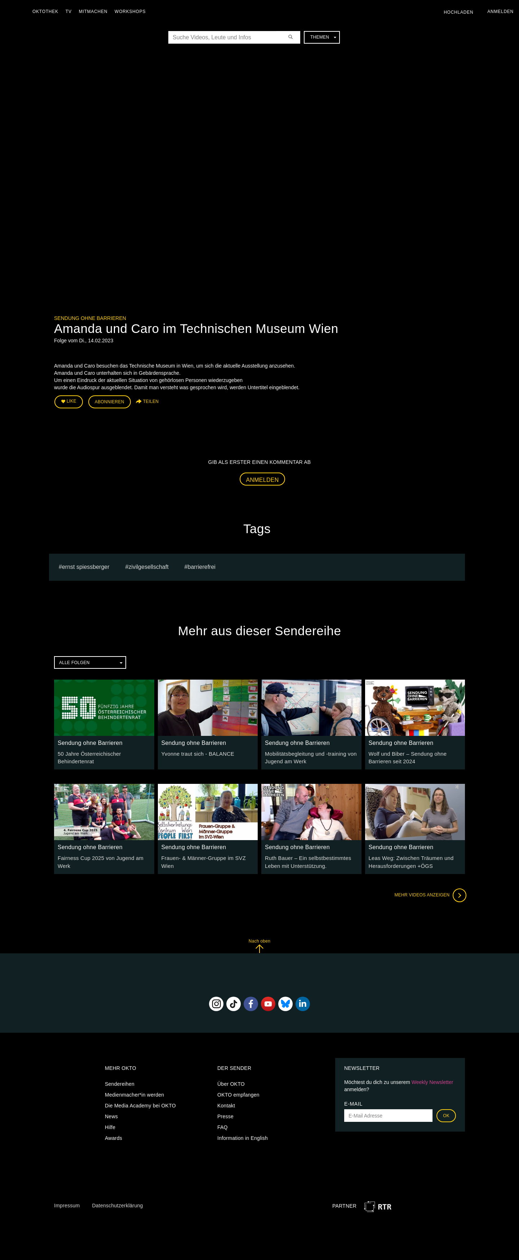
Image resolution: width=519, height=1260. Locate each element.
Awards (113, 1135)
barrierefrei (202, 566)
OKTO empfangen (238, 1092)
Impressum (67, 1203)
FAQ (222, 1125)
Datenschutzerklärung (117, 1203)
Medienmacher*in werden (134, 1092)
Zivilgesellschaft (148, 566)
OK (446, 1113)
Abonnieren (109, 401)
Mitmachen (95, 11)
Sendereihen (119, 1081)
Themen (323, 37)
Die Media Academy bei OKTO (140, 1103)
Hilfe (110, 1125)
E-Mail (353, 1101)
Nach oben (259, 943)
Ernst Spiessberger (86, 566)
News (111, 1114)
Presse (225, 1114)
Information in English (242, 1135)
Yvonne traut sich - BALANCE (196, 753)
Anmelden (262, 478)
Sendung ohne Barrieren (90, 318)
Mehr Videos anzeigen (429, 892)
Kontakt (226, 1103)
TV (70, 11)
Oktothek (47, 11)
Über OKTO (231, 1081)
